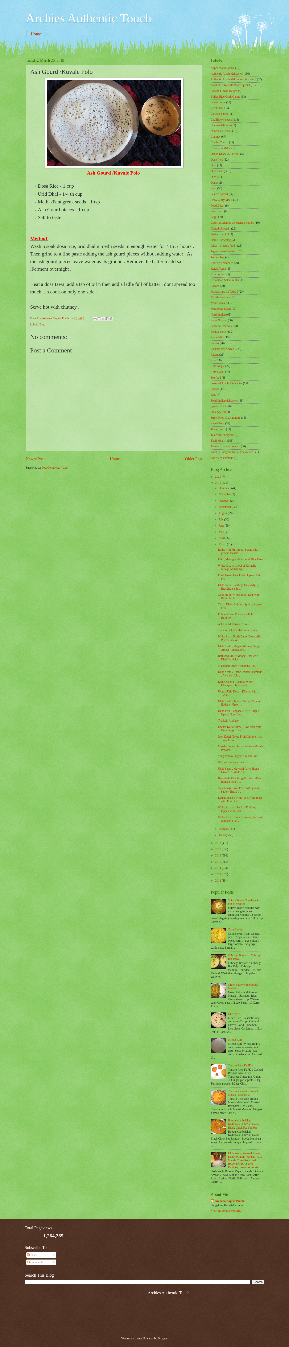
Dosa (42, 324)
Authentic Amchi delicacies (227, 73)
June (222, 525)
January (223, 835)
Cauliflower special (222, 119)
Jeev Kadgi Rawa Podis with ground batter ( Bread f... (239, 789)
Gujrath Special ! (221, 228)
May (222, 532)
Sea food (216, 377)
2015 (218, 861)
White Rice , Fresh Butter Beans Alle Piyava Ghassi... (239, 638)
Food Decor (218, 205)
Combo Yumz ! (219, 142)
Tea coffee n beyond (222, 435)
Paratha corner (219, 331)
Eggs (214, 188)
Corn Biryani (235, 929)
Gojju (214, 217)
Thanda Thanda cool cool (225, 446)
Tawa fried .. (218, 429)
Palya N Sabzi (219, 320)
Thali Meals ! (218, 440)
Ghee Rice (234, 1014)
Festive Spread (219, 194)
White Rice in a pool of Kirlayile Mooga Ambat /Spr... (237, 567)
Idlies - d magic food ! (224, 245)
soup (213, 394)
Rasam (215, 354)
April (222, 538)
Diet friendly (218, 171)
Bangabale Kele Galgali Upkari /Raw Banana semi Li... (239, 780)
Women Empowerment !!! (233, 762)
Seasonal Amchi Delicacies (226, 383)
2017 (218, 849)
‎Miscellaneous (219, 303)
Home (36, 34)
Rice (213, 360)
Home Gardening (221, 240)
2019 (218, 482)
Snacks (215, 389)
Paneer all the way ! (222, 326)
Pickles (215, 343)
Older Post (193, 459)
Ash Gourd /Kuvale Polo (232, 624)
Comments (35, 1262)
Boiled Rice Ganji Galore (225, 96)
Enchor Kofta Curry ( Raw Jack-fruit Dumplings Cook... (239, 728)
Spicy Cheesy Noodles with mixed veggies (244, 902)
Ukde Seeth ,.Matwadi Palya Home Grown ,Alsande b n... (238, 770)
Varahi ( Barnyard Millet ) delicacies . (233, 452)
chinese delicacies (221, 131)
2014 (218, 868)
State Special (218, 412)
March (223, 544)
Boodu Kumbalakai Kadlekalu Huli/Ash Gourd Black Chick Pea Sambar (243, 1124)
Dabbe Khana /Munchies (225, 154)
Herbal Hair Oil (220, 234)
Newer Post (35, 459)
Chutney (216, 136)
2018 (218, 843)
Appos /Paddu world (223, 68)
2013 (218, 874)
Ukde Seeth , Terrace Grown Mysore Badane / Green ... (239, 703)
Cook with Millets (221, 148)
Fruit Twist (217, 211)
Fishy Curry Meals (221, 200)
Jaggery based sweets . (224, 251)
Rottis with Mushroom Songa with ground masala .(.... (238, 551)
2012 (218, 880)
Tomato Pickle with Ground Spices (238, 630)
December (225, 488)
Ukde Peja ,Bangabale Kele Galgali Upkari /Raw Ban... (238, 712)
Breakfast (216, 108)
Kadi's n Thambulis (222, 263)
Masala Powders (220, 297)
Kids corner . (218, 274)
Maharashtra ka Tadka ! (224, 291)
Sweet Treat (218, 423)
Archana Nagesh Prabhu (230, 1201)
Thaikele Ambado (228, 720)
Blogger (162, 1338)
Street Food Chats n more (225, 417)
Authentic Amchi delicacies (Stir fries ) (233, 79)
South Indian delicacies (224, 400)
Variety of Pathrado (222, 458)
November (225, 494)
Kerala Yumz (218, 268)
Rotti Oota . (217, 372)
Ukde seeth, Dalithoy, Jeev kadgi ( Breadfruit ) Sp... (238, 586)
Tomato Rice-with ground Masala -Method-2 (243, 1093)
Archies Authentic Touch (89, 18)
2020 (218, 476)
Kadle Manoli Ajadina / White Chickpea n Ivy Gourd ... (235, 683)
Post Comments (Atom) (55, 467)
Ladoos (215, 286)
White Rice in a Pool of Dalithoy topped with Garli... (237, 809)
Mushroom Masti (221, 308)
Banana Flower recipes (224, 91)
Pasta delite (217, 337)
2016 (218, 855)
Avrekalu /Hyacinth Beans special (230, 85)
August (223, 513)
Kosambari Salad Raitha (225, 280)
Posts (32, 1255)
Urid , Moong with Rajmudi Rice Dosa (240, 559)
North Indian (218, 314)
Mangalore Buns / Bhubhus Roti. (237, 665)
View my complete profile (226, 1210)
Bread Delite (218, 102)
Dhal (213, 165)
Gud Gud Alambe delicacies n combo (232, 222)
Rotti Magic (218, 366)
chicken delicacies (221, 125)
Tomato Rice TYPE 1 (240, 1065)
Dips (213, 177)
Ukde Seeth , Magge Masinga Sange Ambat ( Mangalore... (239, 648)
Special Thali (218, 406)
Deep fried (217, 159)
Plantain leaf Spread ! (223, 349)
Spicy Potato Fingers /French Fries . (239, 756)
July (221, 519)
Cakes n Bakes (219, 113)
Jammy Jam (218, 257)
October (224, 500)
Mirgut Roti (235, 1039)
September (225, 506)
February (224, 828)
